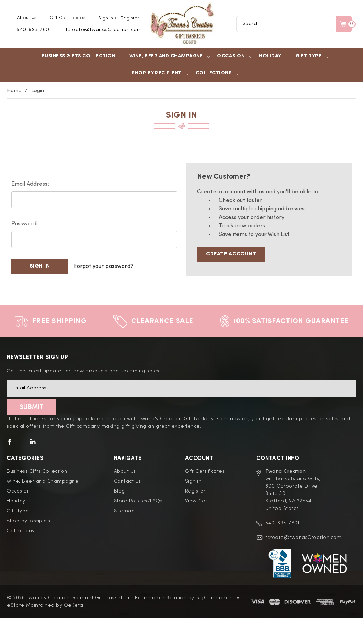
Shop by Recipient (160, 73)
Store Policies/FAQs (138, 501)
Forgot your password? (103, 266)
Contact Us (127, 481)
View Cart (197, 501)
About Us (27, 18)
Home (14, 90)
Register (130, 18)
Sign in (105, 18)
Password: (24, 224)
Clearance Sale (162, 321)
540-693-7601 (34, 29)
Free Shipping (59, 321)
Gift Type (312, 56)
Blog (119, 491)
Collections (217, 73)
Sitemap (124, 511)
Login (37, 90)
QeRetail (75, 605)
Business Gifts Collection (82, 56)
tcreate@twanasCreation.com (104, 29)
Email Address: (30, 184)
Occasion (234, 56)
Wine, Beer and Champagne (169, 56)
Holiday (274, 56)
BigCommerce (214, 597)
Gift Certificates (68, 18)
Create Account (231, 254)
